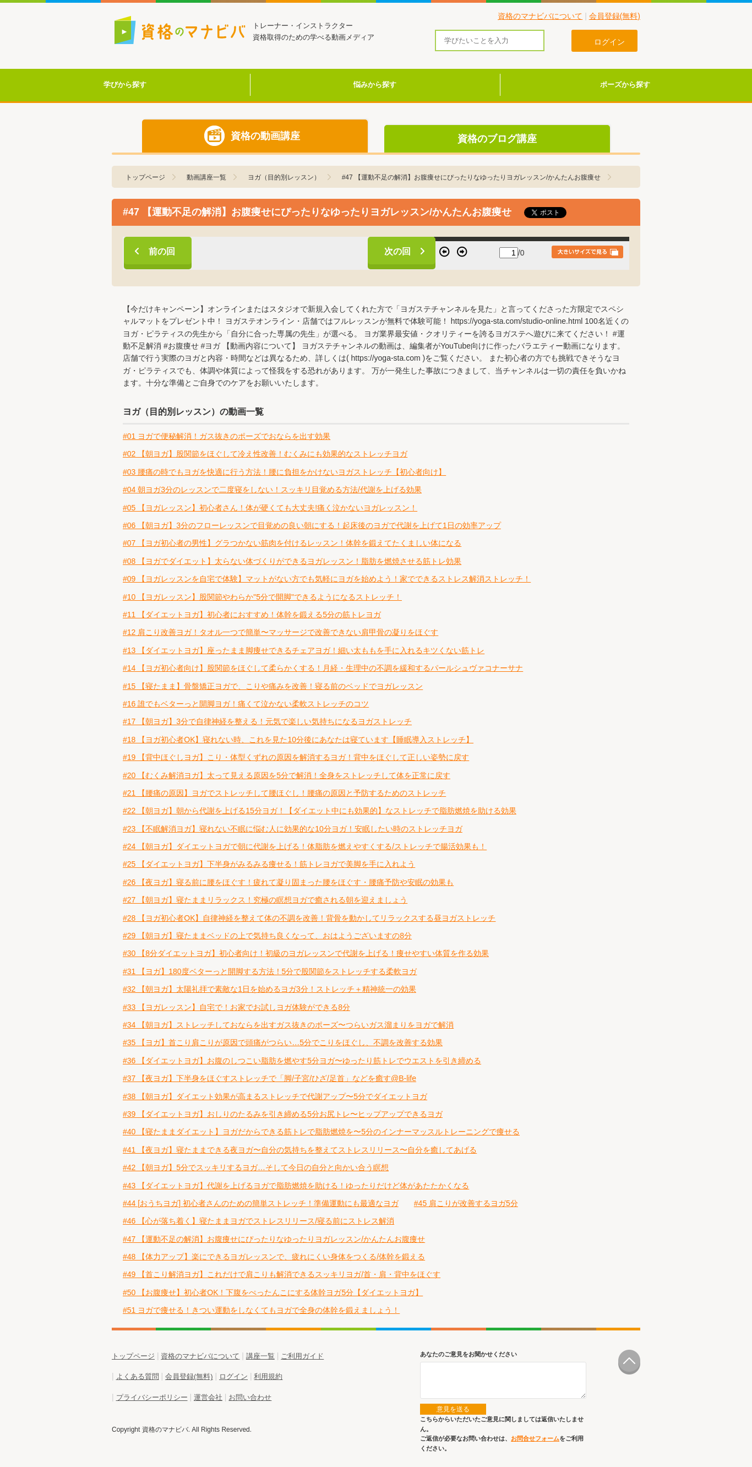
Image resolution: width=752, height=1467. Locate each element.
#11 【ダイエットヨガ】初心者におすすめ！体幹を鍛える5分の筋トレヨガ (252, 614)
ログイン (233, 1376)
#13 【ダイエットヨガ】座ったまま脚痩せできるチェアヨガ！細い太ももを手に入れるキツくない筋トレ (303, 650)
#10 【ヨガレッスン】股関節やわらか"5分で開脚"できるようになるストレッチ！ (262, 597)
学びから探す (124, 84)
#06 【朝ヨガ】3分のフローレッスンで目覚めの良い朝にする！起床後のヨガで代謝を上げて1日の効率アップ (312, 525)
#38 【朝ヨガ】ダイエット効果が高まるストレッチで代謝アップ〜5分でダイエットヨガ (275, 1096)
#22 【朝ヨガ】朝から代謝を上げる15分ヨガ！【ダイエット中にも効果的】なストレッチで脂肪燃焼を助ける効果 (319, 810)
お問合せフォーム (535, 1438)
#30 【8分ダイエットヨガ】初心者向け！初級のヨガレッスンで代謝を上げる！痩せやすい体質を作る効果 (306, 953)
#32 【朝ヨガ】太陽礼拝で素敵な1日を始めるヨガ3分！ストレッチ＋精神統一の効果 (269, 989)
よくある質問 (137, 1376)
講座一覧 (260, 1356)
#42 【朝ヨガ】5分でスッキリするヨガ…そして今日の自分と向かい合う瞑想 (256, 1167)
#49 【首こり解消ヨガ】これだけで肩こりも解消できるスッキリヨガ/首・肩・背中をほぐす (281, 1274)
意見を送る (453, 1409)
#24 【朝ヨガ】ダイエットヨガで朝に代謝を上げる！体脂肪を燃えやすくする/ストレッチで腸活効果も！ (305, 846)
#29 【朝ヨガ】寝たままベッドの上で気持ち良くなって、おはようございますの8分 (267, 935)
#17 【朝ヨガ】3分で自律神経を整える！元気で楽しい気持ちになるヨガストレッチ (267, 721)
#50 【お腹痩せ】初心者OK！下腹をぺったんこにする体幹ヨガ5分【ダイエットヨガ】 (273, 1292)
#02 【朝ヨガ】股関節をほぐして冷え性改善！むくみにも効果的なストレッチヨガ (265, 453)
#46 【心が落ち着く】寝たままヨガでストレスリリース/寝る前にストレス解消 (258, 1220)
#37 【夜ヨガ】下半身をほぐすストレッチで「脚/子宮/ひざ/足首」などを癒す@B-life (269, 1078)
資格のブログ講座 (497, 138)
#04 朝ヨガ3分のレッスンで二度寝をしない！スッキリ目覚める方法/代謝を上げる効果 (272, 489)
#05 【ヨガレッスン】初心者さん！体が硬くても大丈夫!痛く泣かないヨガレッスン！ (270, 507)
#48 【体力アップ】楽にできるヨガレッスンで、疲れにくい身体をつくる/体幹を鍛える (274, 1256)
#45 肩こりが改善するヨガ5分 (466, 1203)
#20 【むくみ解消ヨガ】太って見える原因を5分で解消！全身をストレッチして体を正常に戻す (286, 775)
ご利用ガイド (302, 1356)
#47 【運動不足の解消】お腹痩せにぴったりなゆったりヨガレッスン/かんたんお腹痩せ (274, 1239)
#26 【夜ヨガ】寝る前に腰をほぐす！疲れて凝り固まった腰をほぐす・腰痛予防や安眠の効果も (288, 882)
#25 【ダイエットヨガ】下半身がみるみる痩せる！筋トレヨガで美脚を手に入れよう (269, 864)
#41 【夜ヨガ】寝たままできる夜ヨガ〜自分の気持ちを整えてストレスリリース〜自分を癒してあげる (300, 1149)
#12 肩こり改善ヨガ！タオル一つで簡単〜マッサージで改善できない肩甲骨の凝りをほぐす (280, 632)
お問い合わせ (249, 1397)
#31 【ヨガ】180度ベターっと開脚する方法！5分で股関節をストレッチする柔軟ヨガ (270, 971)
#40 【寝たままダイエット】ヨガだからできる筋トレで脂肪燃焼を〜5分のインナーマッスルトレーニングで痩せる (321, 1131)
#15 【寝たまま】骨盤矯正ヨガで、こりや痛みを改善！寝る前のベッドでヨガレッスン (273, 686)
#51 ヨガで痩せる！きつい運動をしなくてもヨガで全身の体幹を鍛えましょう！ (261, 1310)
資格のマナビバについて (540, 16)
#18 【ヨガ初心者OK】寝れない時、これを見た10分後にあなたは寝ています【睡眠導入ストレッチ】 (298, 739)
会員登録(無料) (614, 16)
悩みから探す (374, 84)
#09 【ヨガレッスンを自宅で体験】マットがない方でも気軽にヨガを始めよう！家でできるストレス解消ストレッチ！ (327, 578)
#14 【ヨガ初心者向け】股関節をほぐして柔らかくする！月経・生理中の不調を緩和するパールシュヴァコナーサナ (323, 668)
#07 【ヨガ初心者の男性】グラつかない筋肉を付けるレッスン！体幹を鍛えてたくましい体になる (292, 543)
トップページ (133, 1356)
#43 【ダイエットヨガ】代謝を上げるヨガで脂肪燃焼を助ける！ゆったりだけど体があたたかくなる (296, 1185)
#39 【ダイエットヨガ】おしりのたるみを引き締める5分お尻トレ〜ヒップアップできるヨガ (283, 1114)
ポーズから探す (625, 84)
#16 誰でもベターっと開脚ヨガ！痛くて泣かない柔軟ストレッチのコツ (246, 703)
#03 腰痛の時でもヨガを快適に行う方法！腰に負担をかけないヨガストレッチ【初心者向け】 (284, 472)
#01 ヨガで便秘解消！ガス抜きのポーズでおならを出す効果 (226, 436)
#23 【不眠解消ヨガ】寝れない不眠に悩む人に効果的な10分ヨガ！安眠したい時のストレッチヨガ (292, 828)
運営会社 (208, 1397)
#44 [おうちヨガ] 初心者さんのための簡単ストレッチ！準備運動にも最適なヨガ (261, 1203)
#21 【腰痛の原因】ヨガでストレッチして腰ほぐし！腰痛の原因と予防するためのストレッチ (284, 793)
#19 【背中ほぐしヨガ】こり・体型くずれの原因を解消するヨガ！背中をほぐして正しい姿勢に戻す (296, 757)
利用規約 (268, 1376)
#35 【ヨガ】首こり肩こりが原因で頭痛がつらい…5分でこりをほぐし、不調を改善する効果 (283, 1042)
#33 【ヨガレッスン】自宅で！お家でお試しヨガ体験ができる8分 (236, 1007)
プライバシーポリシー (152, 1397)
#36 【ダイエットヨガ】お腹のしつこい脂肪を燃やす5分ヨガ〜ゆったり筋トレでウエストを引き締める (302, 1060)
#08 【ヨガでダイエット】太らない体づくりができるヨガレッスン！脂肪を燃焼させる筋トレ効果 (292, 561)
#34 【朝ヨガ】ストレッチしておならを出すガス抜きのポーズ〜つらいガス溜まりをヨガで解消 (288, 1024)
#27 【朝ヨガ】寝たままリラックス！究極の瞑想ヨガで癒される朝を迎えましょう (265, 899)
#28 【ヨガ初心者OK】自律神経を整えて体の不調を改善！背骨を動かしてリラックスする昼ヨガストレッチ (309, 918)
